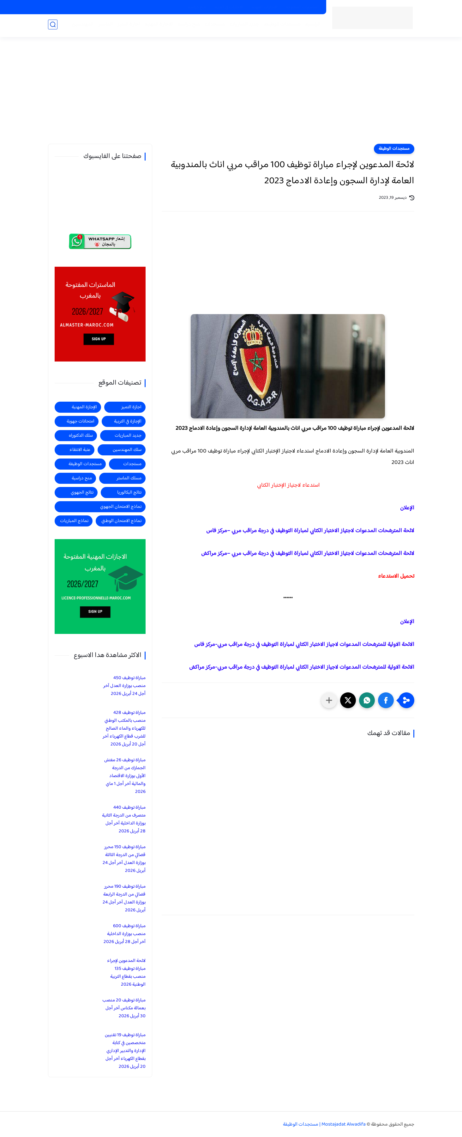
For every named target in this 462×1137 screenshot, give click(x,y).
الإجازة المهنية (84, 407)
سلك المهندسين (127, 450)
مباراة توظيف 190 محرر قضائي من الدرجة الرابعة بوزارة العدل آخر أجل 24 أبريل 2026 (124, 898)
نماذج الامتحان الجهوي (120, 507)
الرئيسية (312, 25)
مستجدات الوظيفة (281, 25)
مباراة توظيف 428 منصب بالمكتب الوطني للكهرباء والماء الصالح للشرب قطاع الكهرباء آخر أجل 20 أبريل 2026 (124, 728)
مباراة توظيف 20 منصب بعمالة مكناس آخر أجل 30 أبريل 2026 (124, 1008)
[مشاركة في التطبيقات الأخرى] (329, 700)
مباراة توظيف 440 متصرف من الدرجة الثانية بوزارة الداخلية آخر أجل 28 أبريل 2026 (124, 819)
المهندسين (82, 25)
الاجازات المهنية (264, 7)
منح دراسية (197, 7)
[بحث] (52, 26)
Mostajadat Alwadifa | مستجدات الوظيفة (324, 1124)
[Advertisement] (231, 95)
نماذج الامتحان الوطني (121, 521)
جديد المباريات (243, 25)
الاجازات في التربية (228, 7)
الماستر (104, 25)
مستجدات (214, 25)
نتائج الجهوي (82, 492)
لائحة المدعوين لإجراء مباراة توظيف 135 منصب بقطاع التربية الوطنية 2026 (126, 972)
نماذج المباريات (74, 521)
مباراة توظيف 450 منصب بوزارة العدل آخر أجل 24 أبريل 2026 (124, 686)
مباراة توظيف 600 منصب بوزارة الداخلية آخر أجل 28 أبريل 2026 (125, 934)
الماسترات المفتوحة (302, 7)
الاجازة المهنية (158, 25)
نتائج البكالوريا (129, 492)
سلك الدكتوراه (81, 436)
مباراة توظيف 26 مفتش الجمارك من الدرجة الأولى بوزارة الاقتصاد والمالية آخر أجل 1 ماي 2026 (125, 776)
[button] (386, 700)
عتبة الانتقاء (79, 450)
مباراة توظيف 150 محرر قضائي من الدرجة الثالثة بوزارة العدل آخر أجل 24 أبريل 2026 (124, 859)
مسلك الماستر (129, 478)
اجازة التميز (128, 25)
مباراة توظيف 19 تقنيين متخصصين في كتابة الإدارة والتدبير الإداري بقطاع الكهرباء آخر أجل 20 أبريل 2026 (125, 1051)
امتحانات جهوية (80, 421)
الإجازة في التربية (127, 421)
